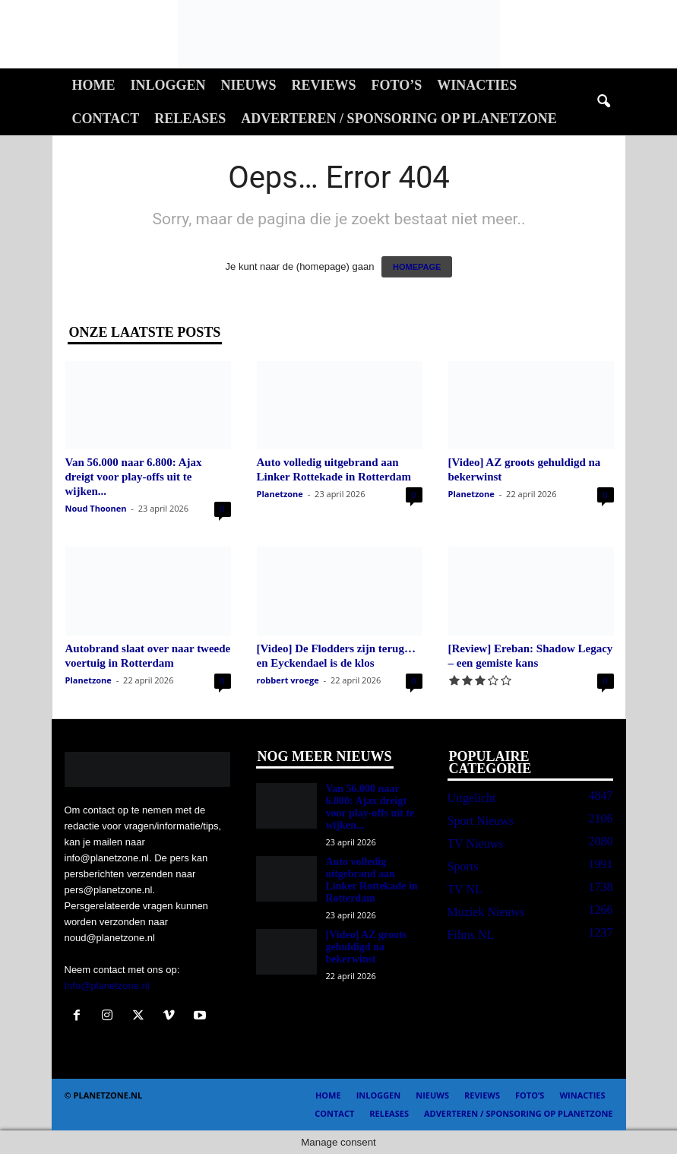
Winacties (477, 85)
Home (93, 85)
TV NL (465, 889)
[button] (603, 102)
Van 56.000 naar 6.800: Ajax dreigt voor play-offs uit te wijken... (133, 476)
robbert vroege (288, 680)
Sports (463, 866)
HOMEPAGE (417, 266)
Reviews (324, 85)
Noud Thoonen (96, 508)
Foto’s (397, 85)
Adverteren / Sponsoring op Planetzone (398, 118)
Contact (106, 118)
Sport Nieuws (481, 820)
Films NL (471, 934)
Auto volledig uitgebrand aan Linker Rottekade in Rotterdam (372, 880)
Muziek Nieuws (486, 911)
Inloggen (168, 85)
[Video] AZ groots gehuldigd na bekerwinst (366, 947)
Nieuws (249, 85)
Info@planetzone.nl (107, 985)
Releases (190, 118)
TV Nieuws (476, 843)
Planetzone (280, 493)
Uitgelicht (472, 797)
